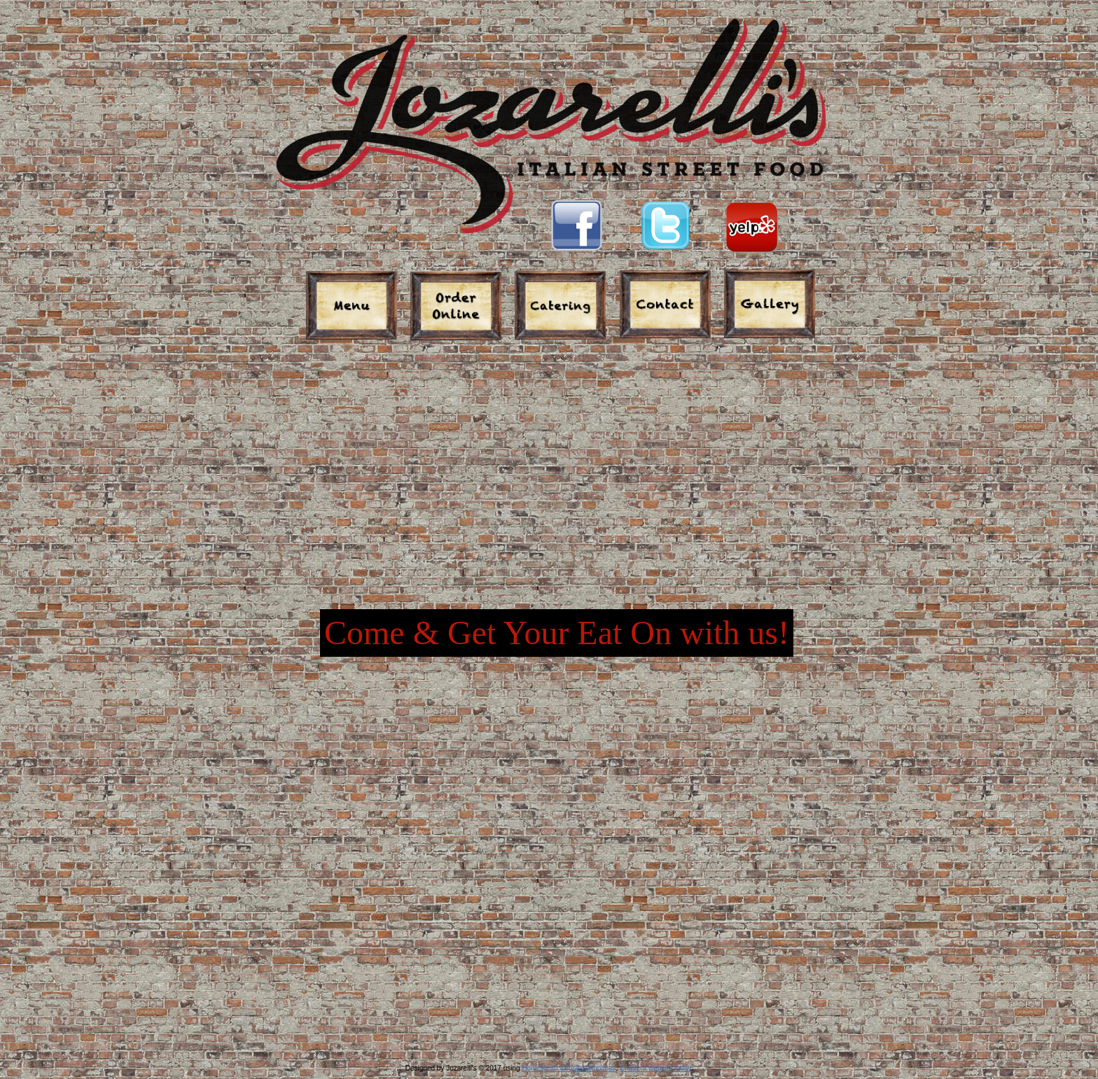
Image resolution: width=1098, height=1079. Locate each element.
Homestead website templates (569, 1068)
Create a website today (655, 1068)
